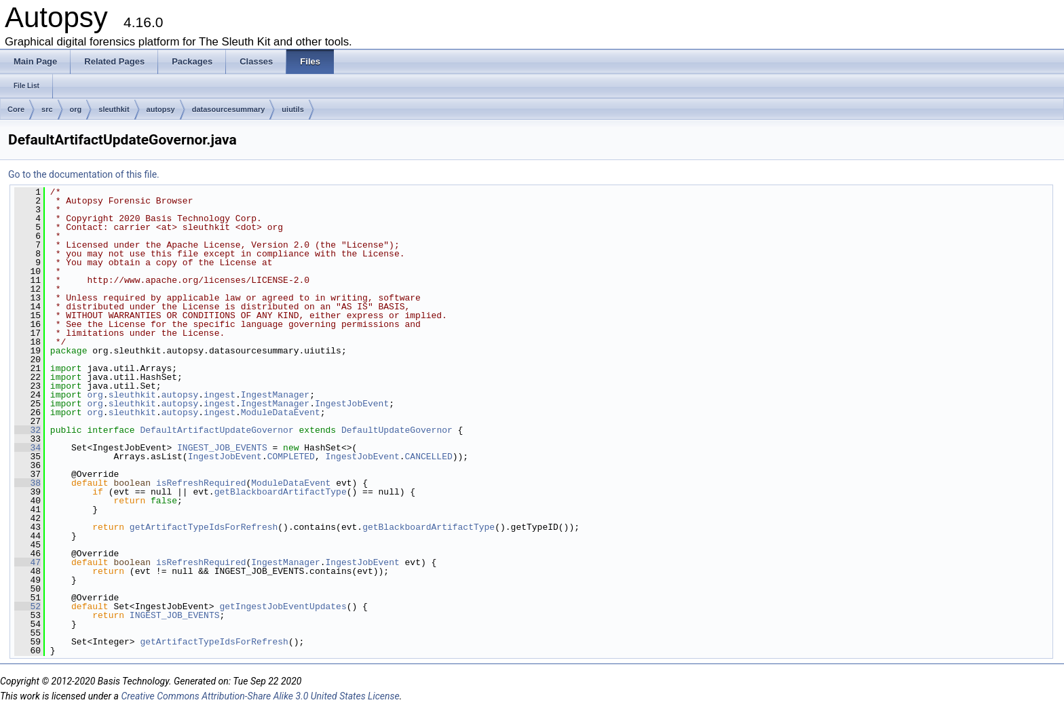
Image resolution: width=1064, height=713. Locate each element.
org (76, 109)
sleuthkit (113, 109)
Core (15, 109)
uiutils (292, 109)
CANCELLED (428, 456)
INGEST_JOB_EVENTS (222, 448)
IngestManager (275, 395)
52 (27, 606)
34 (27, 448)
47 (27, 562)
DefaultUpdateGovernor (397, 430)
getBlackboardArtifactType (280, 492)
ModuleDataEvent (280, 412)
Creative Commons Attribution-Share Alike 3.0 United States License (260, 696)
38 (27, 483)
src (47, 109)
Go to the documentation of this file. (83, 174)
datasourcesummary (228, 109)
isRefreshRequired (201, 483)
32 (27, 430)
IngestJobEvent (352, 404)
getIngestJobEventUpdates (282, 606)
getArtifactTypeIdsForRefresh (204, 527)
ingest (219, 395)
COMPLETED (291, 456)
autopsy (161, 109)
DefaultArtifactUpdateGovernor (216, 430)
